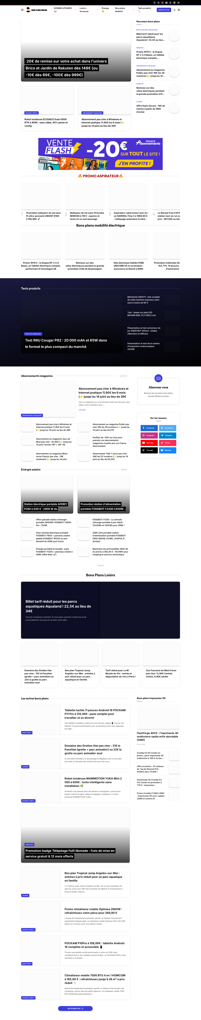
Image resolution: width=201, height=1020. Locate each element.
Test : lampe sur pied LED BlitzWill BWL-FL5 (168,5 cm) (141, 314)
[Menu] (22, 10)
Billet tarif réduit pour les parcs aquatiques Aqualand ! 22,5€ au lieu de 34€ (149, 37)
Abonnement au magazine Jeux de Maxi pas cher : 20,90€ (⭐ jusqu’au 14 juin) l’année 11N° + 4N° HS (54, 442)
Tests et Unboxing (33, 334)
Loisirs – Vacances (84, 10)
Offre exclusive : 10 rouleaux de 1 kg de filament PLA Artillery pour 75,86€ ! (150, 769)
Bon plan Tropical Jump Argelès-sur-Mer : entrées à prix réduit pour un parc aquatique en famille (80, 675)
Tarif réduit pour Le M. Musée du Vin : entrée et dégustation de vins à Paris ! (120, 673)
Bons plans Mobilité (120, 10)
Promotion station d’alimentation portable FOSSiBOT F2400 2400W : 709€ (103, 509)
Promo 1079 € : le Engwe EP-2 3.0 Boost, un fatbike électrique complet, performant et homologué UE (150, 55)
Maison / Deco (31, 113)
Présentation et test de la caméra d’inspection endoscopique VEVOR (143, 346)
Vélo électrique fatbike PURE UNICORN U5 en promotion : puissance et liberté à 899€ (128, 266)
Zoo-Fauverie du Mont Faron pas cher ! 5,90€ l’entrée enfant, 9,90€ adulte (161, 673)
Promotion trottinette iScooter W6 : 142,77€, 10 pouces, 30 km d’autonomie (172, 266)
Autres (139, 102)
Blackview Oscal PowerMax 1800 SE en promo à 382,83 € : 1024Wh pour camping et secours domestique (110, 552)
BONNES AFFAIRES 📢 (63, 10)
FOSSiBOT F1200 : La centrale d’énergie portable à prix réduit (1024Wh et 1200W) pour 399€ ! (108, 522)
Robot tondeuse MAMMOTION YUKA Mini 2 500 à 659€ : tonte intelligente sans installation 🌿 (93, 782)
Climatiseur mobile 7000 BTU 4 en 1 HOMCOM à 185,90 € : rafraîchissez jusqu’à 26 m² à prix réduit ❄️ (95, 979)
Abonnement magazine (92, 113)
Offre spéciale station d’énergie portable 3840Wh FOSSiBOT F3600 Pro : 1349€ (53, 522)
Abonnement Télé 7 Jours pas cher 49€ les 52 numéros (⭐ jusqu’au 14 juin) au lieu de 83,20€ (110, 456)
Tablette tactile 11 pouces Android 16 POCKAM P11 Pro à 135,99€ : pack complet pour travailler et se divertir (95, 714)
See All (124, 469)
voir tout (124, 376)
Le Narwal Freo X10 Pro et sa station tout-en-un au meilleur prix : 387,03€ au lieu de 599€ (174, 216)
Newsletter (164, 10)
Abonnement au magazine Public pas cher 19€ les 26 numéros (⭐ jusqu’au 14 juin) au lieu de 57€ (150, 73)
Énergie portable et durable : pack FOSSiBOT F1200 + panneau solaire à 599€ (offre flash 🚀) (54, 552)
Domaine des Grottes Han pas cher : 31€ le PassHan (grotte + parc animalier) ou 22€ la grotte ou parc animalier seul (39, 676)
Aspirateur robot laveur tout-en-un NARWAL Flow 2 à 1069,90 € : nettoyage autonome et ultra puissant (131, 216)
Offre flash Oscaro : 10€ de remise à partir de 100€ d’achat (150, 109)
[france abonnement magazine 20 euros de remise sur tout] (100, 169)
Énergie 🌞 (105, 10)
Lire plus (82, 410)
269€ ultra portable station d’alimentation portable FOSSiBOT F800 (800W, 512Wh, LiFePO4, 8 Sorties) (109, 537)
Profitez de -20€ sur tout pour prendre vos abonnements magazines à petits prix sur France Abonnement (109, 441)
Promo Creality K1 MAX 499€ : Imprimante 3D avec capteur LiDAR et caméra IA (151, 796)
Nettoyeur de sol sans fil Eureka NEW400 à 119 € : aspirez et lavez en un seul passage (87, 216)
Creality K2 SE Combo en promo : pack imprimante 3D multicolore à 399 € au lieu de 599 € (151, 756)
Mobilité (139, 48)
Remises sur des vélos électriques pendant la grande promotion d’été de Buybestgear (150, 91)
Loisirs (25, 767)
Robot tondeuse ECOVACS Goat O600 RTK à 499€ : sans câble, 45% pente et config (46, 122)
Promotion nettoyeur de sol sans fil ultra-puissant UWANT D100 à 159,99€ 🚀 (43, 216)
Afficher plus (75, 1008)
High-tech (26, 733)
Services (29, 844)
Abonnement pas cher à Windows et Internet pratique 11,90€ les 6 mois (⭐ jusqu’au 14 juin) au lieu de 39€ (103, 122)
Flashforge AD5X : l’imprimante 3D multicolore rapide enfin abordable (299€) (157, 736)
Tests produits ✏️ (144, 10)
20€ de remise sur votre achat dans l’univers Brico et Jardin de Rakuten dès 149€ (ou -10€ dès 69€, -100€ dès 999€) (66, 68)
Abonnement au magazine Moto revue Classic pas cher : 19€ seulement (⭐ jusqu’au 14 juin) (52, 456)
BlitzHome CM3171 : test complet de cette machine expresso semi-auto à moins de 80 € (143, 300)
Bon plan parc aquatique (147, 30)
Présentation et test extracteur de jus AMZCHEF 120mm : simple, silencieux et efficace (143, 331)
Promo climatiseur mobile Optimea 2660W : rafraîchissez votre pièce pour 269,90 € (93, 911)
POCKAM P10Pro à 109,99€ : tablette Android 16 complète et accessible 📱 (94, 945)
